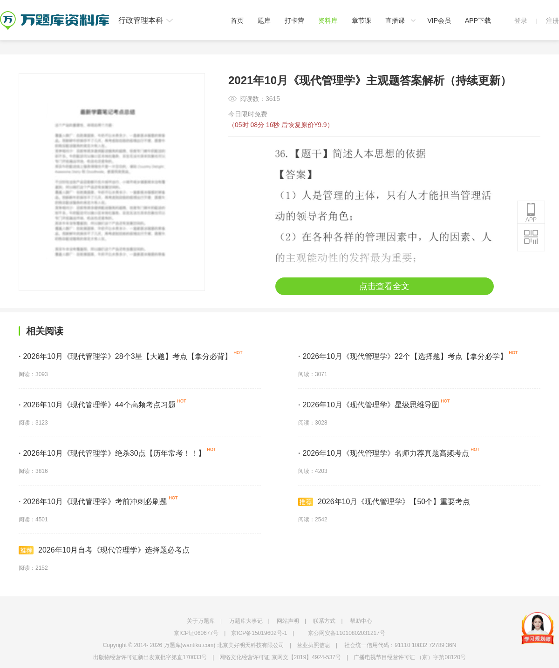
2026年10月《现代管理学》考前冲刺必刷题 (93, 502)
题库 (264, 20)
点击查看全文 (384, 286)
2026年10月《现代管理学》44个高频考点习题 (97, 405)
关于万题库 (201, 621)
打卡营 (294, 20)
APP (531, 212)
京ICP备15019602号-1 (259, 633)
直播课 (395, 20)
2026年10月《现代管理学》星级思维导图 (368, 405)
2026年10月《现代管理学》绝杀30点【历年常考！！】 (112, 453)
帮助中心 (361, 621)
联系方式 (324, 621)
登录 (520, 20)
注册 (552, 20)
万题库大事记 (246, 621)
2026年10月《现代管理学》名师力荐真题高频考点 (383, 453)
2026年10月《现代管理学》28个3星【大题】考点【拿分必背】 (125, 356)
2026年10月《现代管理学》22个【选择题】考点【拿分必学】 (402, 356)
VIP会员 (439, 20)
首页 (237, 20)
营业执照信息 (313, 645)
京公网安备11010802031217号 (346, 633)
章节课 (361, 20)
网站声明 (288, 621)
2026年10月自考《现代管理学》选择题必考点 (104, 550)
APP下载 (478, 20)
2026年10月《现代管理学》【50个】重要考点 (384, 502)
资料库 (328, 20)
